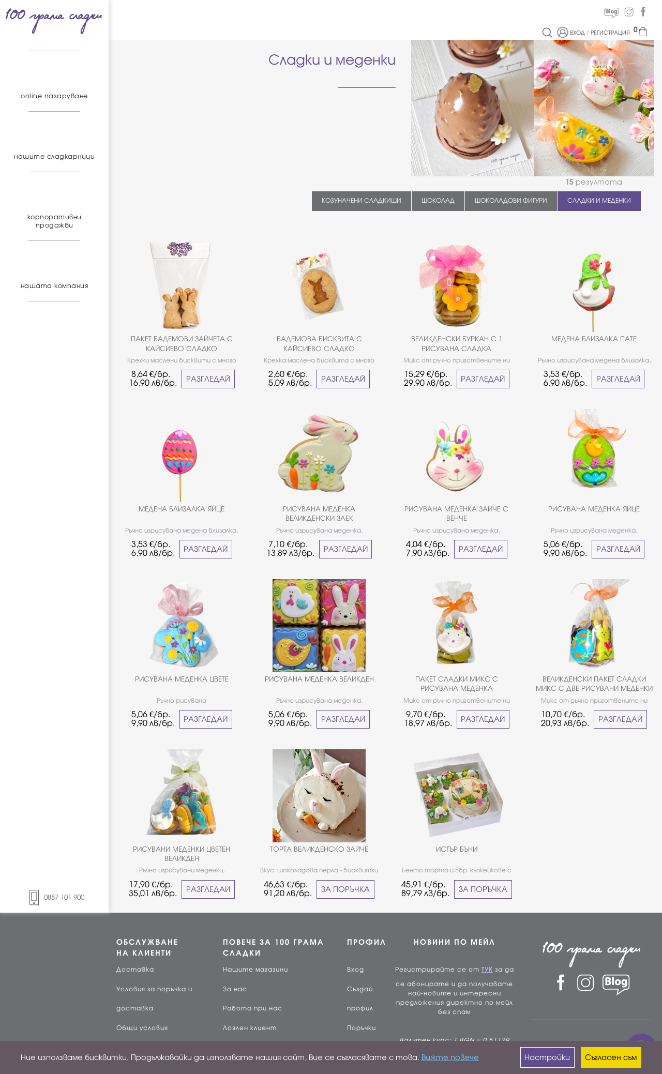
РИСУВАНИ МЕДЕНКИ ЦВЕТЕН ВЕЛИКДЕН (181, 854)
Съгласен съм (611, 1057)
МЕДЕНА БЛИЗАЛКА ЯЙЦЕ (181, 509)
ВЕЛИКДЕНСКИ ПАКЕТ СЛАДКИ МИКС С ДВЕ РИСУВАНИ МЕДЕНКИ (594, 683)
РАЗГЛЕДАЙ (208, 379)
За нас (235, 989)
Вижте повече (450, 1057)
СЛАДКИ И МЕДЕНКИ (599, 200)
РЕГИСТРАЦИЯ (610, 32)
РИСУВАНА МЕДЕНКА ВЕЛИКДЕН (319, 679)
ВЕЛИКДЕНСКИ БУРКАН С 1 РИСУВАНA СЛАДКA (456, 343)
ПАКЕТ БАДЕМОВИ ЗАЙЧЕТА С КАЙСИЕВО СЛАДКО (182, 343)
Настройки (547, 1057)
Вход (355, 969)
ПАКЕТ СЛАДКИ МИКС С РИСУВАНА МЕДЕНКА (456, 683)
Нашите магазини (255, 969)
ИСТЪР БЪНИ (456, 849)
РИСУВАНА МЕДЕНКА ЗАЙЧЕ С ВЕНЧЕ (456, 513)
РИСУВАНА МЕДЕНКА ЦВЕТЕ (182, 679)
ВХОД (577, 32)
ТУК (487, 969)
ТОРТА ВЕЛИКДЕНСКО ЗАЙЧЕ (319, 849)
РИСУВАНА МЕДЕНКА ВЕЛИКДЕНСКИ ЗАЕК (319, 513)
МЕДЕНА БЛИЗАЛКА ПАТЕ (594, 339)
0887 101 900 (54, 897)
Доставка (135, 969)
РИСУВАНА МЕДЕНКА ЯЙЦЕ (594, 509)
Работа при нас (252, 1008)
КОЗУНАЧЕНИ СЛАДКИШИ (361, 200)
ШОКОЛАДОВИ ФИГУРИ (511, 200)
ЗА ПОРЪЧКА (345, 889)
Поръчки (361, 1028)
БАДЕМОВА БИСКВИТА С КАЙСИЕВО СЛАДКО (319, 343)
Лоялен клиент (250, 1028)
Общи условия (142, 1028)
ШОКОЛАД (438, 200)
